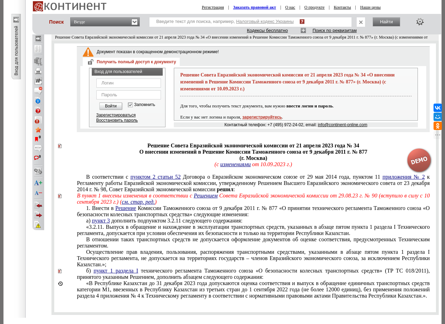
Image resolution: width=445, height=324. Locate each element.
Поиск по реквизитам (335, 30)
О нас (290, 7)
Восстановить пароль (117, 120)
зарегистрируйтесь (262, 117)
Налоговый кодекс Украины (265, 21)
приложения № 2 (403, 177)
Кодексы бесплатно (267, 30)
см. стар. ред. (138, 202)
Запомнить (144, 105)
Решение (125, 208)
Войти (111, 106)
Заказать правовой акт (254, 7)
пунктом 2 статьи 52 (155, 177)
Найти (386, 21)
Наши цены (370, 7)
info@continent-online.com (342, 124)
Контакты (342, 7)
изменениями (235, 164)
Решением (206, 196)
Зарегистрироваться (116, 115)
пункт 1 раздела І (116, 271)
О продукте (315, 7)
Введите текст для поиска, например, (225, 21)
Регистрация (213, 7)
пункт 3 (101, 221)
